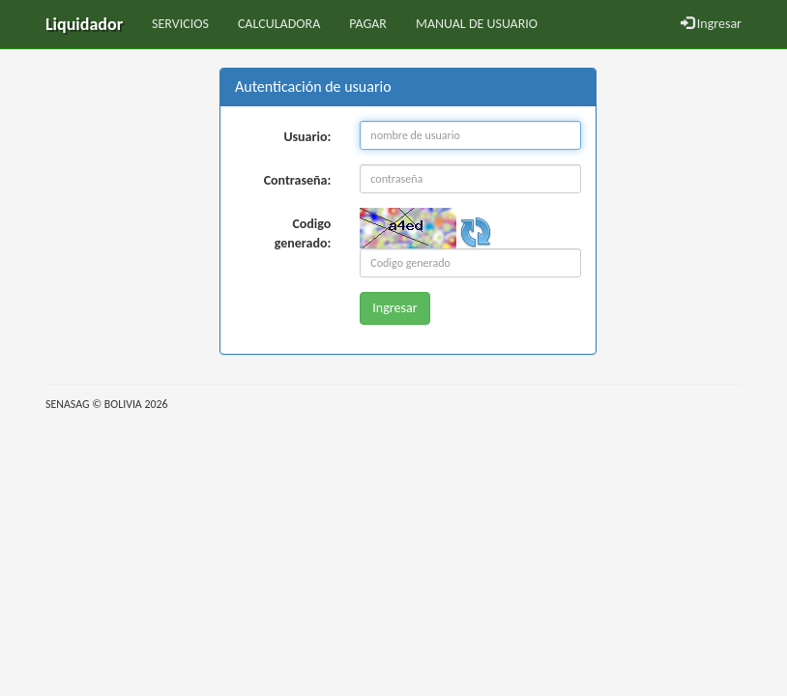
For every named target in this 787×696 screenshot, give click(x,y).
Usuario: (307, 137)
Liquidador (84, 24)
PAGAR (368, 23)
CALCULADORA (279, 23)
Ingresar (711, 23)
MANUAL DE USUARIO (477, 23)
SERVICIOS (180, 23)
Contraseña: (298, 180)
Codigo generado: (303, 233)
